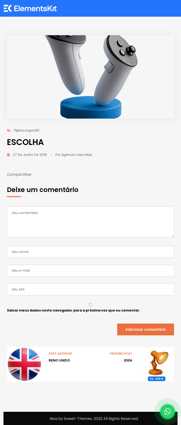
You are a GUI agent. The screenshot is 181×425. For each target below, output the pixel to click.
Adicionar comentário (145, 329)
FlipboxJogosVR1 (26, 130)
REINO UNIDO (59, 360)
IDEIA (128, 360)
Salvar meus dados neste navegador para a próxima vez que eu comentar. (73, 310)
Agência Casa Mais (76, 154)
